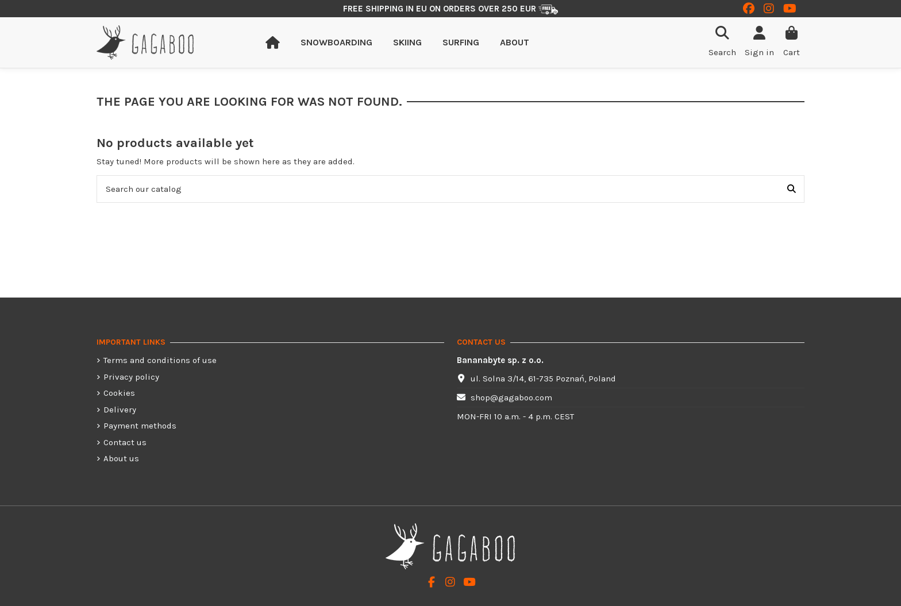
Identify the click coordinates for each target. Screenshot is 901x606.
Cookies (119, 393)
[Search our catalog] (791, 189)
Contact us (125, 442)
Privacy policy (131, 377)
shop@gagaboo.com (511, 397)
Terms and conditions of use (160, 360)
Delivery (119, 409)
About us (121, 458)
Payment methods (139, 425)
